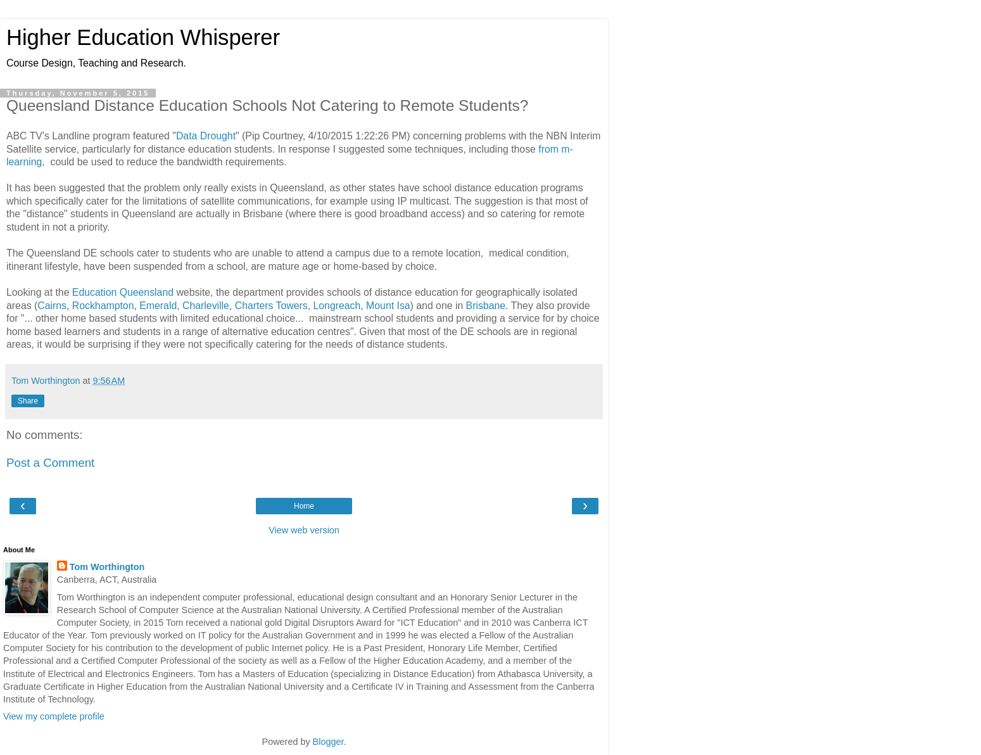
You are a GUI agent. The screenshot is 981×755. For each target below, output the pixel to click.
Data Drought (206, 135)
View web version (304, 530)
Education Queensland (123, 292)
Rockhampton (103, 305)
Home (304, 506)
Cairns (51, 305)
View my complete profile (53, 716)
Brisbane (485, 305)
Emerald (158, 305)
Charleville (205, 305)
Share (28, 401)
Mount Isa (388, 305)
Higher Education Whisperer (143, 37)
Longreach (336, 305)
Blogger (328, 742)
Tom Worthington (107, 567)
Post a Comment (50, 462)
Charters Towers (271, 305)
